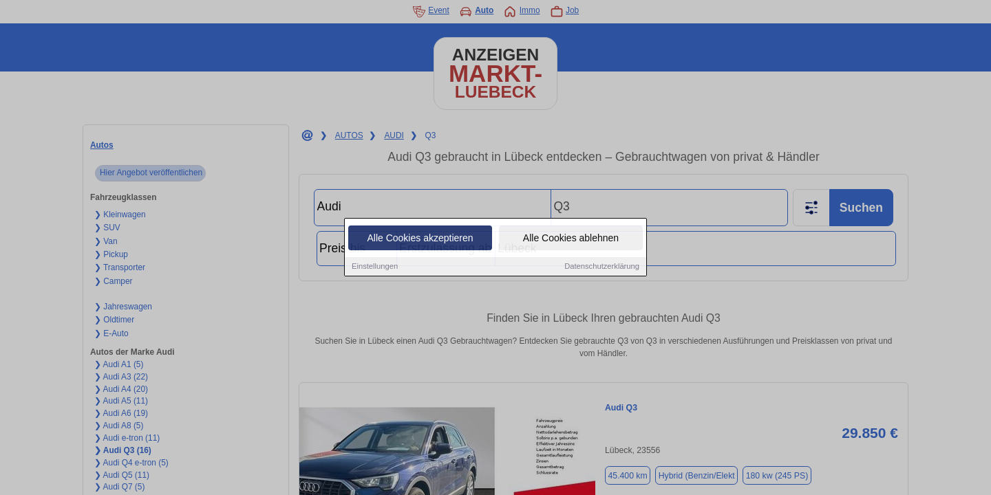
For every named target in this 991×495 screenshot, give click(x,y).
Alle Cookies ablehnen (571, 238)
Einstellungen (375, 267)
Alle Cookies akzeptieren (420, 238)
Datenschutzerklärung (601, 267)
